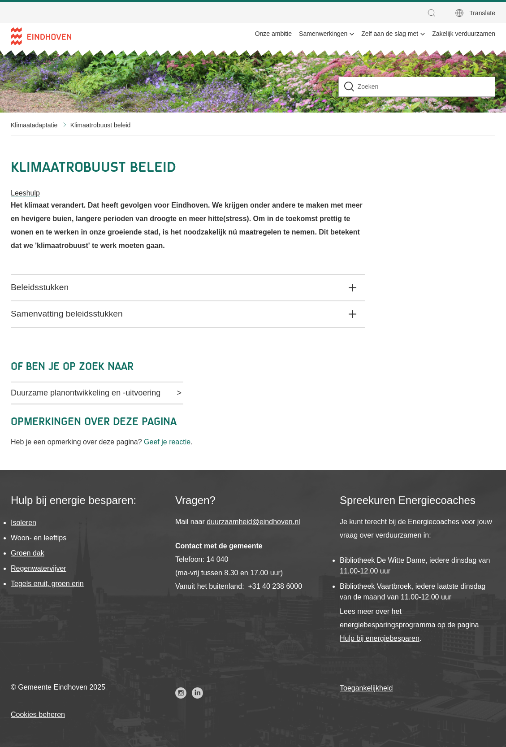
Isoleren (23, 522)
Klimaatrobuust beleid (100, 125)
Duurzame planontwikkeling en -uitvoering (85, 392)
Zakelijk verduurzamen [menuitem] (463, 33)
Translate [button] (482, 13)
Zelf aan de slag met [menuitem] (389, 33)
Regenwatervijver (38, 568)
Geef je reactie (167, 442)
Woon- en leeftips (38, 538)
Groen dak (27, 553)
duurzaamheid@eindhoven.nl (253, 522)
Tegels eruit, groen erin (47, 583)
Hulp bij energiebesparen (380, 638)
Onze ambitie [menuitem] (273, 33)
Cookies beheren (38, 714)
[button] (433, 13)
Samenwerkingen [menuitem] (323, 33)
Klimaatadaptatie (34, 125)
